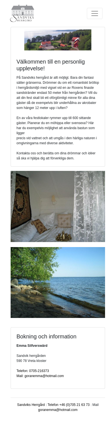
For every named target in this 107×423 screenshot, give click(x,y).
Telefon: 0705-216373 (32, 371)
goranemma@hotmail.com (58, 410)
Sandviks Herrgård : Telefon (38, 405)
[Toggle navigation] (95, 13)
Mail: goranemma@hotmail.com (40, 376)
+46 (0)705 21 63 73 (74, 405)
